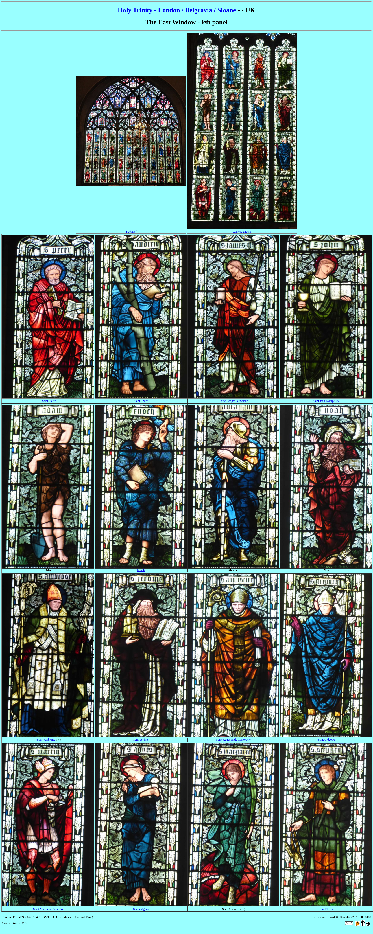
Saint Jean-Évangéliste (326, 400)
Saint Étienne (326, 909)
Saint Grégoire (326, 739)
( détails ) (131, 231)
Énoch (141, 570)
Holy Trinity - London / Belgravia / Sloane (177, 10)
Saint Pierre (49, 400)
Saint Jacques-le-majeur (233, 400)
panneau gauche (242, 231)
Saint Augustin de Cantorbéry (233, 739)
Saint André (141, 400)
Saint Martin (49, 909)
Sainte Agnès (141, 909)
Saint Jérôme (140, 739)
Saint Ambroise (46, 739)
